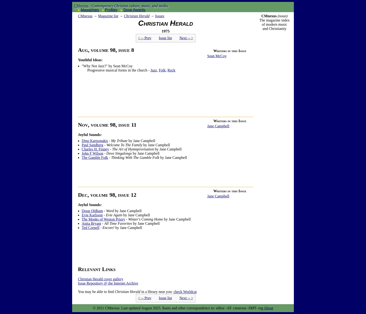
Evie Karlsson (92, 215)
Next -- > (186, 38)
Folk (162, 70)
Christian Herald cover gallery (100, 279)
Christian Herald (137, 16)
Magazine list (108, 16)
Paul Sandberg (92, 145)
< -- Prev (144, 38)
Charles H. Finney (95, 149)
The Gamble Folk (95, 158)
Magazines (90, 10)
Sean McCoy (217, 56)
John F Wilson (92, 153)
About (268, 308)
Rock (171, 70)
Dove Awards (134, 10)
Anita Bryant (91, 223)
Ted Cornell (90, 228)
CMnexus (81, 6)
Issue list (165, 38)
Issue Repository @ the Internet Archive (108, 283)
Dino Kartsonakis (95, 141)
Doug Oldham (92, 211)
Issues (159, 16)
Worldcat (185, 292)
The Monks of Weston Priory (103, 219)
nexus (85, 16)
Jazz (154, 70)
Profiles (111, 10)
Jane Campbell (218, 126)
